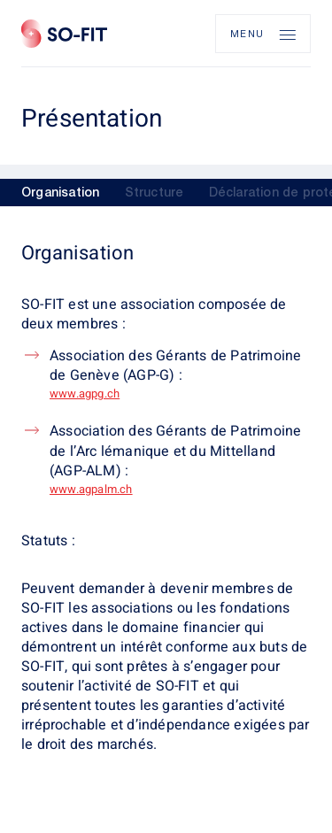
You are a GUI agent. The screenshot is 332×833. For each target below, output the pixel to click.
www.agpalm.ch (91, 489)
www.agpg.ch (85, 393)
